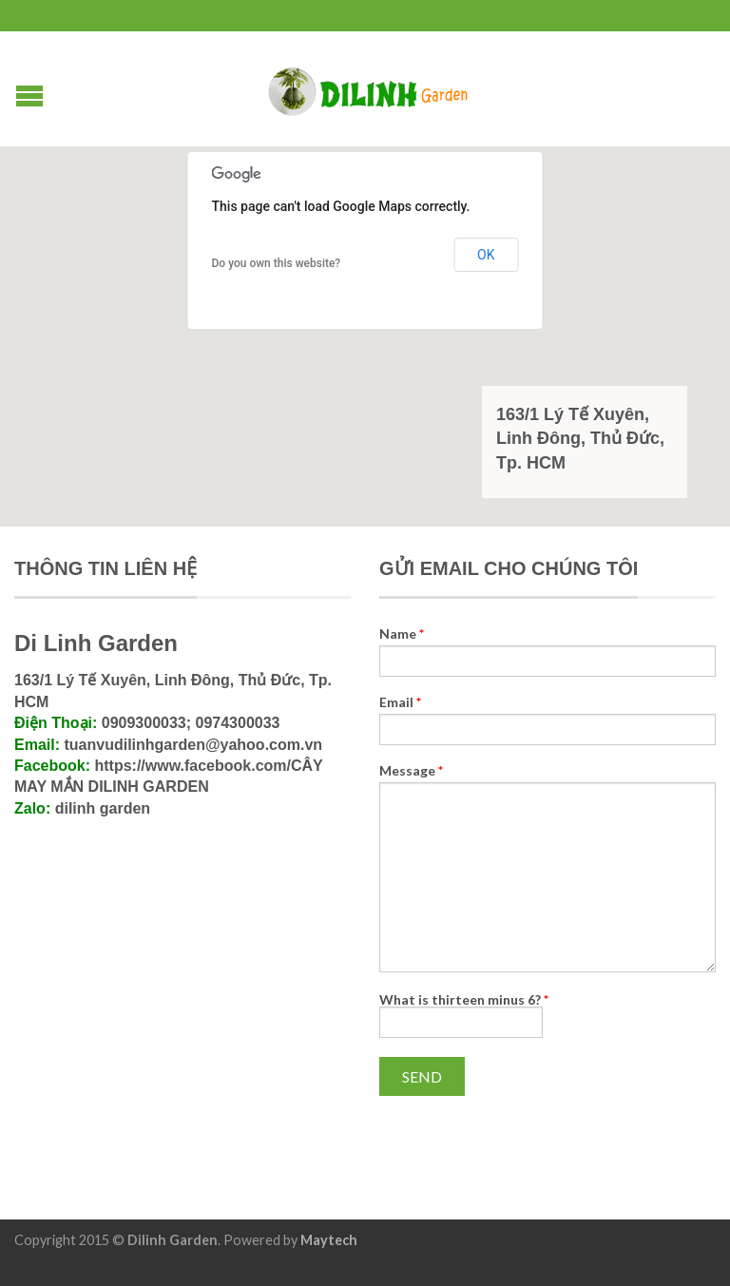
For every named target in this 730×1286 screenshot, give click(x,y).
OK (485, 254)
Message (411, 770)
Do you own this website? (276, 263)
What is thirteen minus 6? (463, 999)
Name (401, 634)
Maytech (328, 1240)
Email (400, 702)
